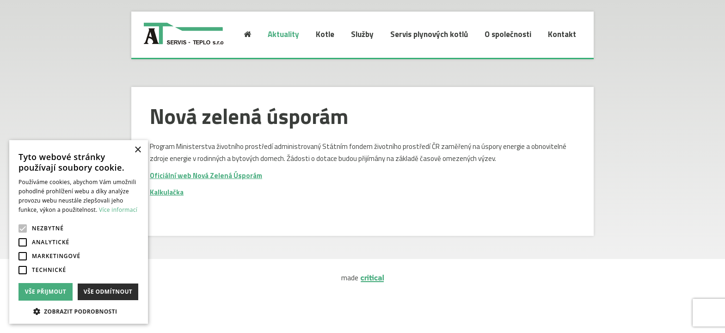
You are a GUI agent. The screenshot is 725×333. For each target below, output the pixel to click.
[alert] (78, 232)
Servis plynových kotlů (429, 34)
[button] (78, 310)
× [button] (137, 150)
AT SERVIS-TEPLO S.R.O (176, 25)
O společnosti (508, 34)
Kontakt (562, 34)
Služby (362, 34)
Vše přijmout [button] (45, 292)
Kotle (325, 34)
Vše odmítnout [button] (108, 292)
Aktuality (283, 34)
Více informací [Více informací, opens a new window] (118, 210)
